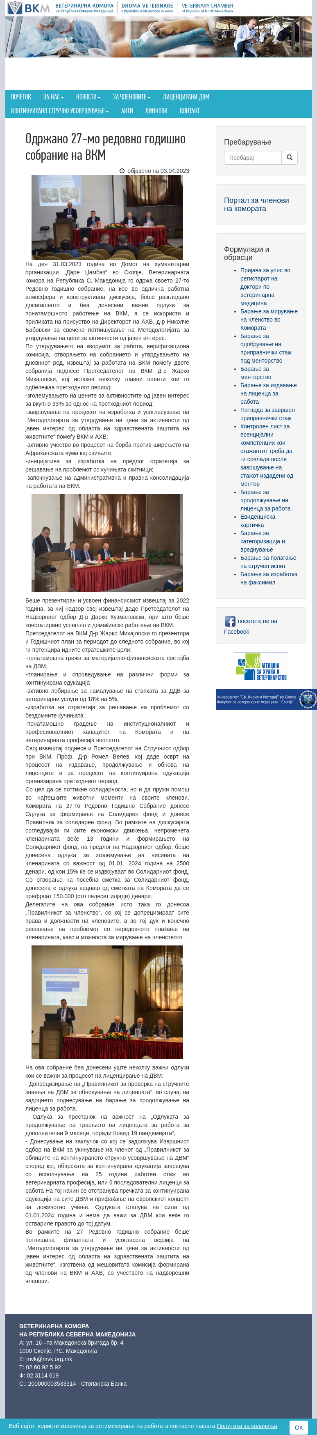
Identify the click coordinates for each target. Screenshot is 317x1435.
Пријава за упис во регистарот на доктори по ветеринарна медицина (265, 286)
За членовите (132, 96)
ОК (299, 1427)
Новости (88, 96)
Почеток (21, 96)
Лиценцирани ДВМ (186, 96)
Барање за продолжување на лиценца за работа (265, 500)
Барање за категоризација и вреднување (262, 541)
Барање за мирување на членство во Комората (269, 319)
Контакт (190, 110)
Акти (127, 110)
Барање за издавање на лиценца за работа (268, 393)
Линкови (156, 110)
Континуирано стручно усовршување (60, 110)
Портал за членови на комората (256, 204)
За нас (53, 96)
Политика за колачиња (247, 1426)
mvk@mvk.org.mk (49, 1359)
